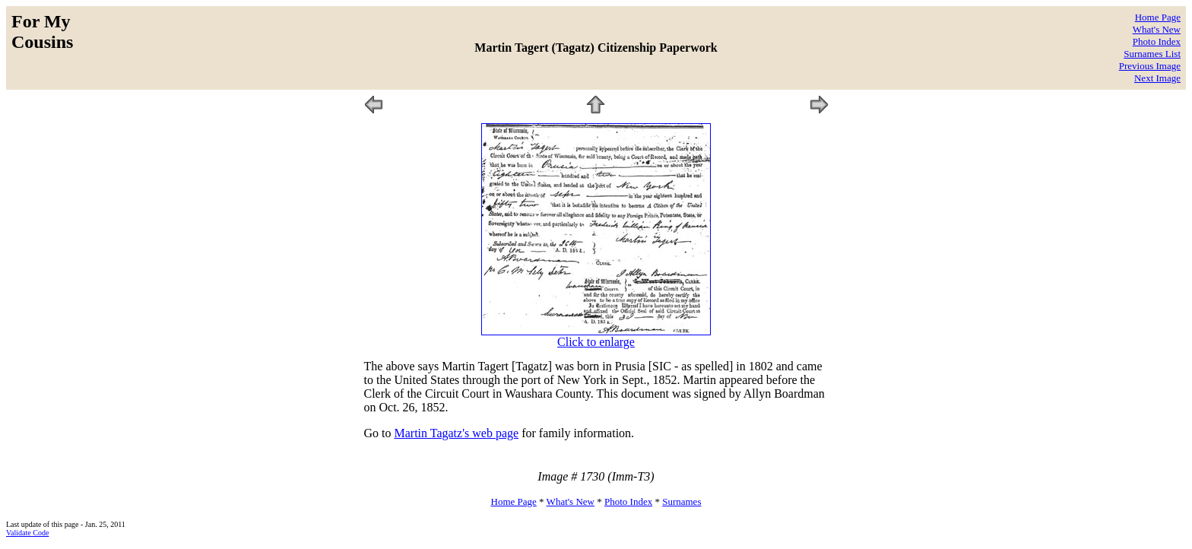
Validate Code (27, 532)
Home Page (1158, 17)
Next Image (1157, 78)
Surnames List (1152, 53)
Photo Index (1157, 41)
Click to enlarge (596, 341)
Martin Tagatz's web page (457, 433)
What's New (1157, 29)
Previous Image (1150, 65)
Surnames (681, 501)
